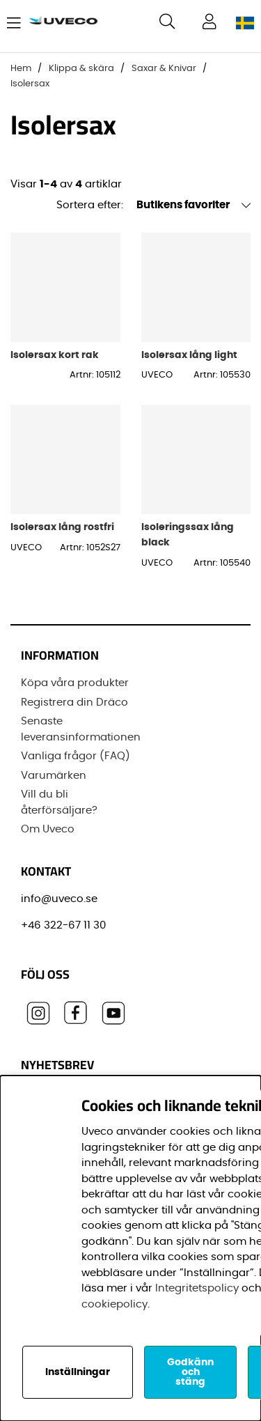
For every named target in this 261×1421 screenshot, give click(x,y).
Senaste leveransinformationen (81, 729)
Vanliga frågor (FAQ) (75, 756)
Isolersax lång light (189, 355)
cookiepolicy (114, 1304)
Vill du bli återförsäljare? (59, 802)
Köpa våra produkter (75, 683)
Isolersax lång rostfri (62, 527)
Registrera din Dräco (74, 702)
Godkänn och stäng (190, 1372)
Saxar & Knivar (164, 68)
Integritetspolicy (197, 1288)
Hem (20, 68)
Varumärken (53, 775)
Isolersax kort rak (54, 355)
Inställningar (77, 1372)
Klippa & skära (81, 68)
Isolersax (29, 83)
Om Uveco (47, 829)
